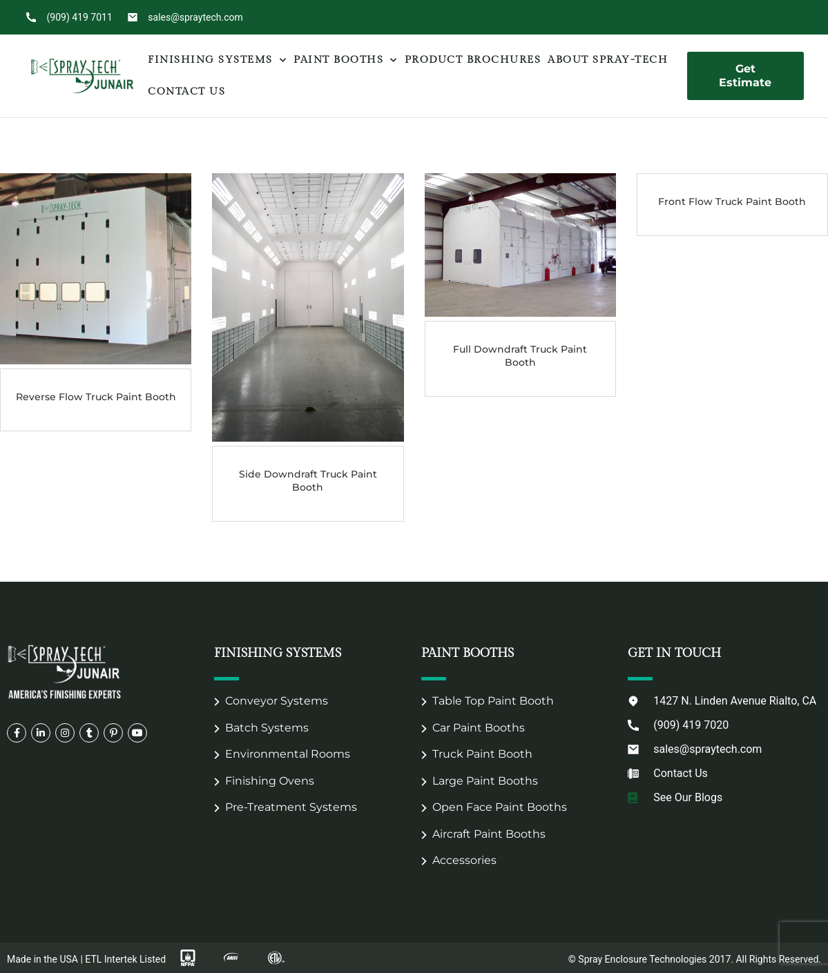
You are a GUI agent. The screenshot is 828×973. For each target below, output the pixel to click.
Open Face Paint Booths (499, 807)
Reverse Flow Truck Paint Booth (96, 397)
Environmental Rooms (287, 753)
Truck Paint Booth (482, 753)
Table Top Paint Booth (493, 700)
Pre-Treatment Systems (291, 807)
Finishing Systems (217, 60)
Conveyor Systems (276, 700)
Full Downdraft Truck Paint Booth (520, 355)
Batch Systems (267, 727)
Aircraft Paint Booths (489, 834)
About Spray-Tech (608, 60)
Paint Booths (345, 60)
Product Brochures (473, 60)
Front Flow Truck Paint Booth (732, 201)
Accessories (464, 860)
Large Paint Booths (485, 780)
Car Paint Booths (478, 727)
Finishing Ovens (269, 780)
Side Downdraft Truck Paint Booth (308, 480)
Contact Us (186, 91)
